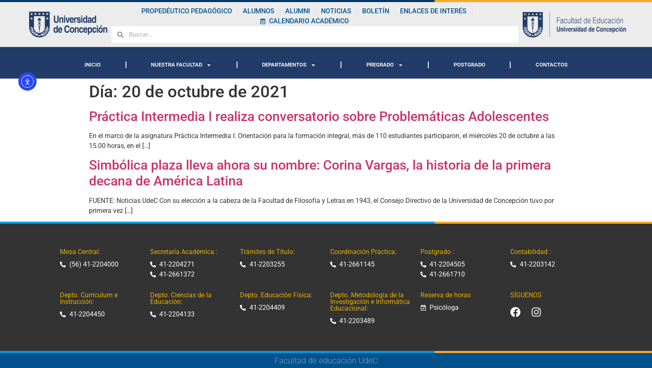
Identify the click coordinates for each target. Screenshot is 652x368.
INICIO (92, 65)
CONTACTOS (552, 65)
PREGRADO (384, 65)
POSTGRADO (469, 65)
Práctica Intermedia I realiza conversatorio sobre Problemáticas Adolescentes (319, 116)
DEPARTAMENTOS (289, 65)
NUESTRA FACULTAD (181, 65)
